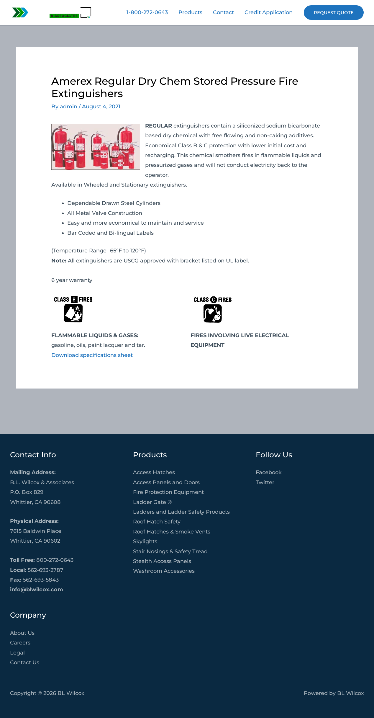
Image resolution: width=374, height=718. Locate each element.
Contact (223, 12)
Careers (20, 642)
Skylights (145, 541)
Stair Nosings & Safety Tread (170, 551)
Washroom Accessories (164, 571)
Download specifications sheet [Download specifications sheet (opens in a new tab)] (92, 355)
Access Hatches (154, 472)
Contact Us (24, 662)
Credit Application (269, 12)
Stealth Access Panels (162, 561)
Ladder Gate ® (152, 502)
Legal (17, 653)
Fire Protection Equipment (168, 492)
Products (190, 12)
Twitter (265, 482)
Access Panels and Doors (166, 482)
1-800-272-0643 (147, 12)
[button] (334, 12)
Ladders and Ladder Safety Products (181, 512)
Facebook (269, 472)
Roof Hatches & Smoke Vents (171, 531)
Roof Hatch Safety (157, 521)
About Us (22, 633)
